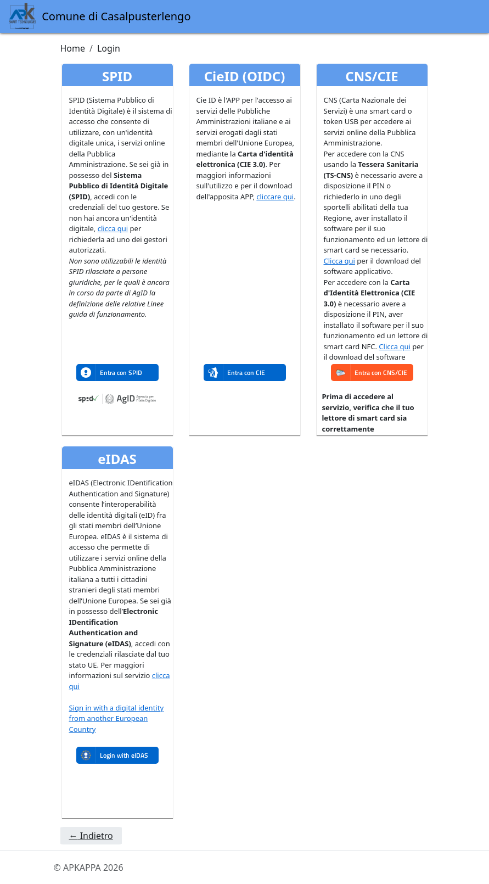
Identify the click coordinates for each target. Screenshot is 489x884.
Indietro (91, 836)
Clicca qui (339, 261)
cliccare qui (275, 197)
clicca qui (113, 228)
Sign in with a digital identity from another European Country (116, 718)
